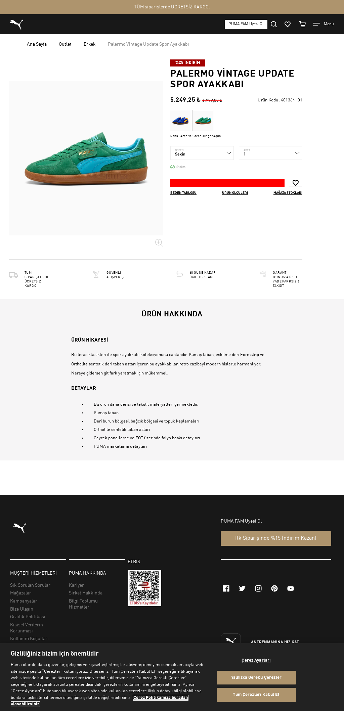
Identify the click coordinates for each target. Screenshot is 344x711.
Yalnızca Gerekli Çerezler (256, 677)
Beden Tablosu (183, 192)
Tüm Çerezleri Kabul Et (256, 695)
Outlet (65, 44)
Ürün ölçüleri (235, 192)
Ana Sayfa (37, 44)
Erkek (90, 44)
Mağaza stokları (287, 192)
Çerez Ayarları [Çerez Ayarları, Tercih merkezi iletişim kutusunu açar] (256, 660)
